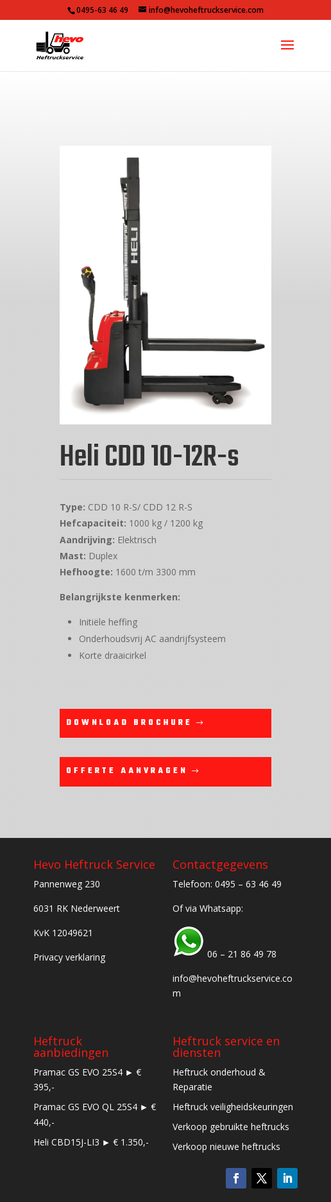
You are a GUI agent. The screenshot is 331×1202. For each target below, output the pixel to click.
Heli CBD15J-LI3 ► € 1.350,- (91, 1142)
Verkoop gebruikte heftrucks (231, 1126)
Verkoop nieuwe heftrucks (226, 1146)
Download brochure (129, 723)
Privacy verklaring (69, 957)
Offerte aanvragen (127, 771)
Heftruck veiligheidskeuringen (233, 1107)
